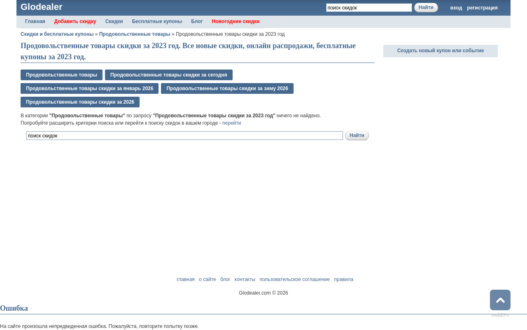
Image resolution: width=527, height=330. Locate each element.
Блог (197, 21)
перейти (231, 123)
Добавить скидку (75, 21)
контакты (245, 279)
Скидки (114, 21)
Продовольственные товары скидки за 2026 (80, 102)
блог (225, 279)
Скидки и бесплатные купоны (57, 34)
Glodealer (41, 7)
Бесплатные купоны (157, 21)
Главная (35, 21)
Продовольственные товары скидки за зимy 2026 (227, 88)
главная (186, 279)
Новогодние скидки (236, 21)
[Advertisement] (117, 185)
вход (456, 8)
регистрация (482, 8)
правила (343, 279)
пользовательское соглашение (294, 279)
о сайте (207, 279)
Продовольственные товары (134, 34)
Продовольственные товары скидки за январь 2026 (89, 88)
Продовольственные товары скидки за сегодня (168, 75)
